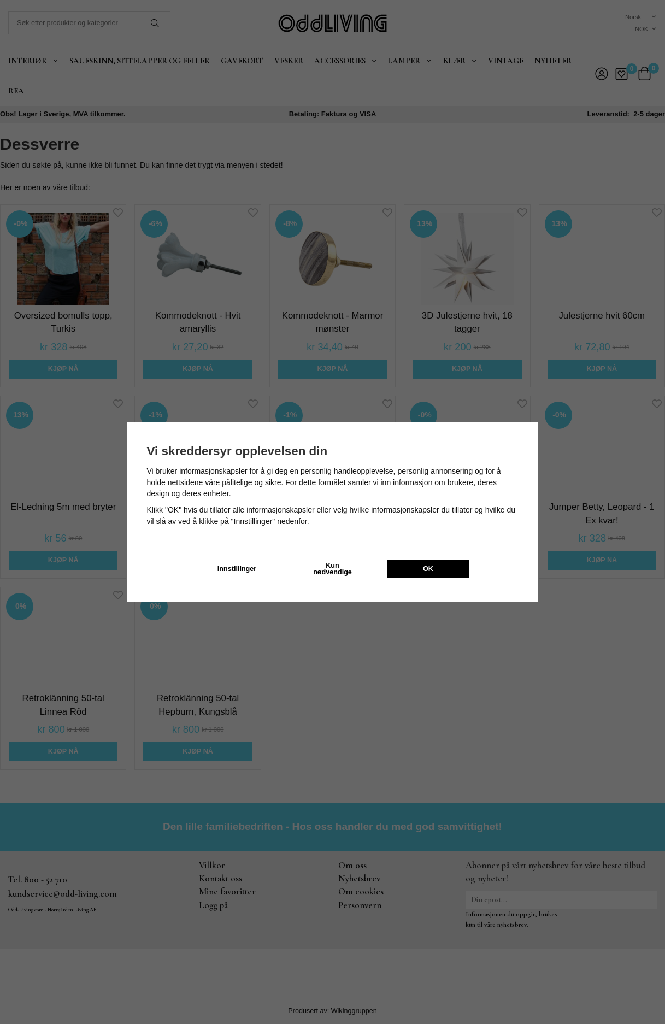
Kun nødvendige (332, 569)
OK (428, 569)
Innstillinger (236, 569)
